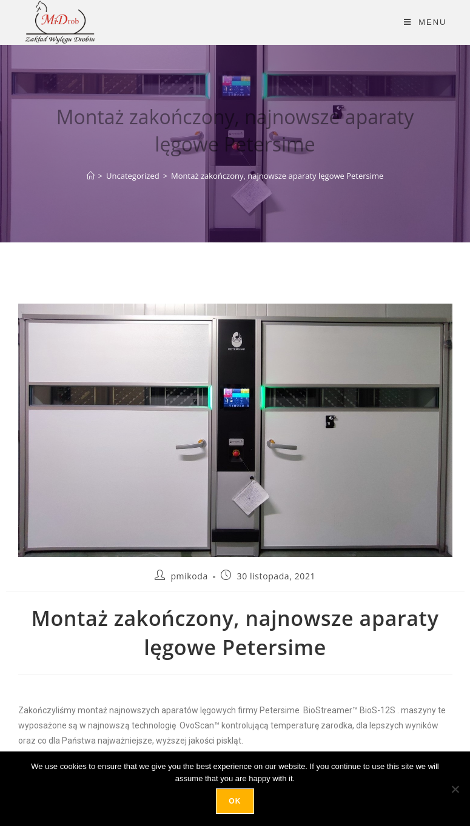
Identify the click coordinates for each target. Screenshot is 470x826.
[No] (455, 789)
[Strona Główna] (91, 175)
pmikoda (188, 576)
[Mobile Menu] (425, 22)
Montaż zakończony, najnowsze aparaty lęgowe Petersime (277, 175)
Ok (235, 801)
